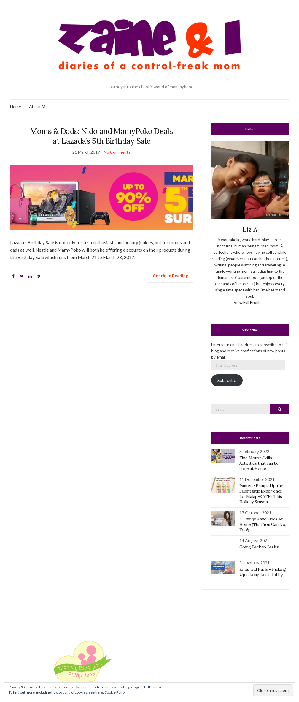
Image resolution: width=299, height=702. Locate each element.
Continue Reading (170, 275)
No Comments (117, 151)
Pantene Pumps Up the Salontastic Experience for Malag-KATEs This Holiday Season (261, 493)
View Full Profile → (250, 302)
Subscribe (226, 380)
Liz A (249, 229)
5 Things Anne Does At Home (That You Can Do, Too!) (262, 524)
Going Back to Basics (259, 547)
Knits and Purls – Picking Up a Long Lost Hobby (262, 572)
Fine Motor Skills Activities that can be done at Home (259, 463)
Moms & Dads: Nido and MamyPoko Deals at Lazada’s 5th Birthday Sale (101, 136)
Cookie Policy (115, 692)
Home (15, 106)
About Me (38, 106)
